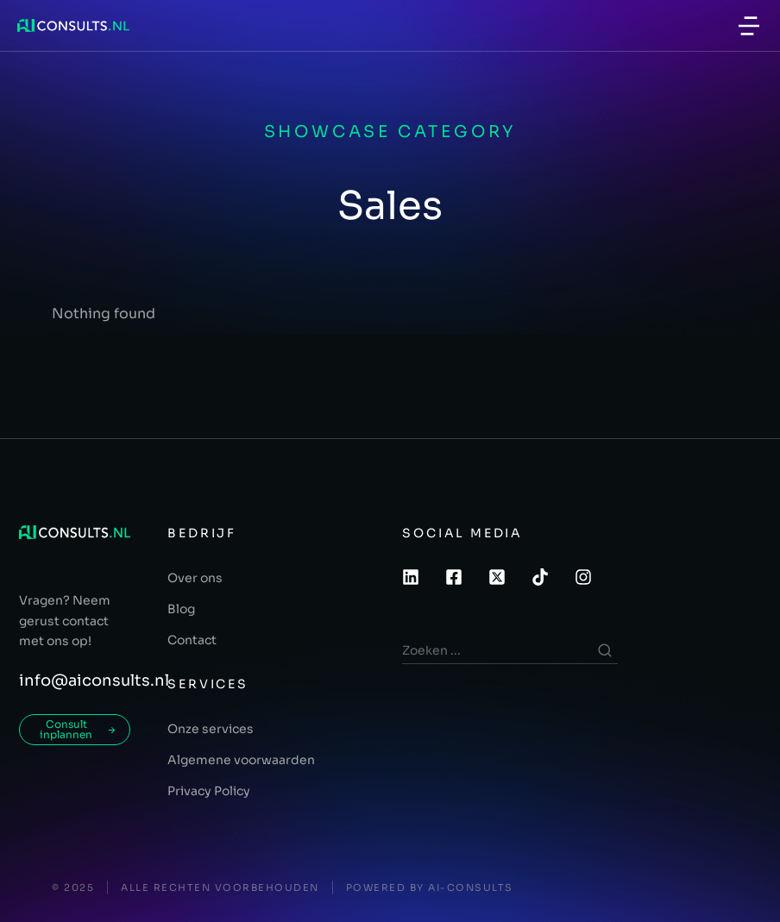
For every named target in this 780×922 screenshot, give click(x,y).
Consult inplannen (78, 729)
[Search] (605, 650)
